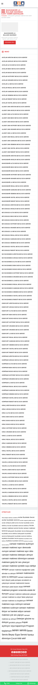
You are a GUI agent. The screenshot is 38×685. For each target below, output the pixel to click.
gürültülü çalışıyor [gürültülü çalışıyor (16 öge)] (15, 623)
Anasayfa (4, 15)
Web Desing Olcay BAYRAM (19, 655)
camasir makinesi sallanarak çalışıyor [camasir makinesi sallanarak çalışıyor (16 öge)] (22, 594)
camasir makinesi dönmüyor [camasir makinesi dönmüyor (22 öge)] (14, 558)
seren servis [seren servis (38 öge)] (19, 630)
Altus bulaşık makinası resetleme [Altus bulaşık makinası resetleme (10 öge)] (10, 517)
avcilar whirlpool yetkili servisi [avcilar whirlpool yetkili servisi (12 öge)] (10, 523)
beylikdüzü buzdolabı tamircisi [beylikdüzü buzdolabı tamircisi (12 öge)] (14, 541)
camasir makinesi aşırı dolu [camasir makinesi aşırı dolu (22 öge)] (21, 551)
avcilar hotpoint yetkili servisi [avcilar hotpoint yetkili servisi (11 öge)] (27, 520)
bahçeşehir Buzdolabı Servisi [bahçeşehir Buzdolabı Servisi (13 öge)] (17, 531)
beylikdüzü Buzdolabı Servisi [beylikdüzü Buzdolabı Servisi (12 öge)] (10, 538)
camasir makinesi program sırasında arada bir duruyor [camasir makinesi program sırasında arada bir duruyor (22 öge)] (18, 590)
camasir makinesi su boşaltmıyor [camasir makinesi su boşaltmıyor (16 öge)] (14, 601)
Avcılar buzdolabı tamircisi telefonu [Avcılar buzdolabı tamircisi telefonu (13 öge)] (18, 525)
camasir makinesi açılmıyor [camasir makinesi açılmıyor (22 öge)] (22, 544)
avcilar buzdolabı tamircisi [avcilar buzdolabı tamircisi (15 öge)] (11, 520)
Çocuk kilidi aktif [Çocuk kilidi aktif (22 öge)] (18, 638)
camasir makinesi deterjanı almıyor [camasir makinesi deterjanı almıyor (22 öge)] (17, 555)
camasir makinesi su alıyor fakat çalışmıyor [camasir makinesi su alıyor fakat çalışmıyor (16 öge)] (17, 597)
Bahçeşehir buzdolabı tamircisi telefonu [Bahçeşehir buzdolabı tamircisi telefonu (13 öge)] (19, 536)
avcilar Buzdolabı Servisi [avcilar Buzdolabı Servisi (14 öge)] (26, 517)
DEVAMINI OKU (9, 42)
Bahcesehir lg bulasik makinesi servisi (9, 35)
